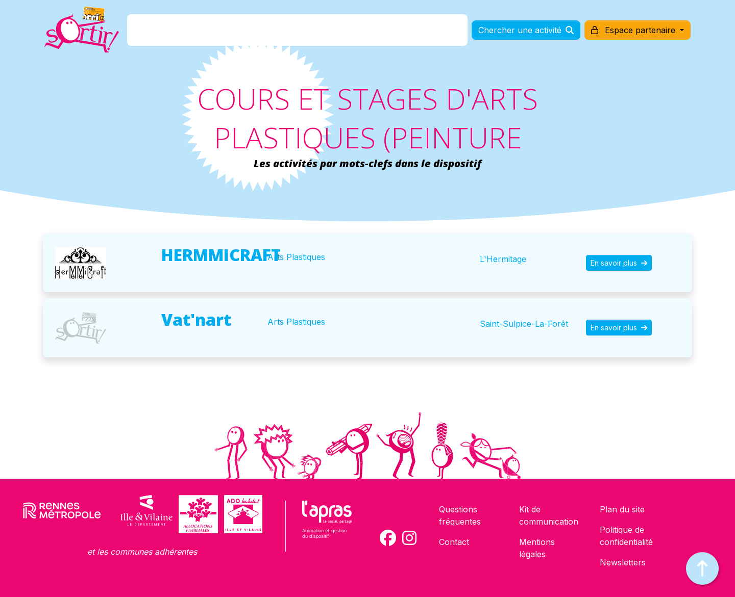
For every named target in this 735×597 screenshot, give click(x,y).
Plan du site (622, 509)
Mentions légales (537, 548)
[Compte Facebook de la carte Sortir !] (388, 538)
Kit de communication (548, 515)
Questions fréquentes (460, 515)
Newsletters (623, 562)
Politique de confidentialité (626, 536)
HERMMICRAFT (221, 255)
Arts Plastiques (296, 257)
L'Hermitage (503, 259)
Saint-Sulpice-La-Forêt (524, 324)
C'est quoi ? (204, 32)
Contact (454, 542)
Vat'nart (196, 319)
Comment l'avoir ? (283, 32)
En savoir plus (619, 262)
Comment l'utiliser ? (379, 32)
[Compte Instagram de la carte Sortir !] (409, 538)
